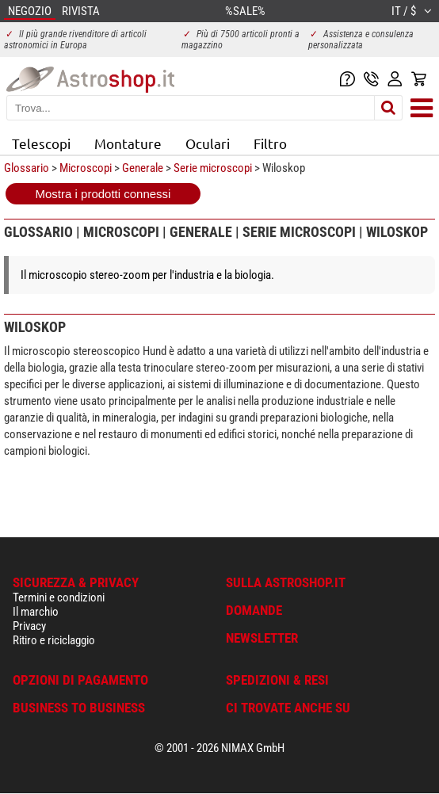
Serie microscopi (213, 168)
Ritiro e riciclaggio (54, 640)
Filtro (270, 143)
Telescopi (41, 143)
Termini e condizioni (59, 597)
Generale (142, 168)
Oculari (207, 143)
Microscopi (85, 168)
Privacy (29, 626)
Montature (128, 143)
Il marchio (36, 612)
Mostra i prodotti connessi (103, 193)
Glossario (26, 168)
